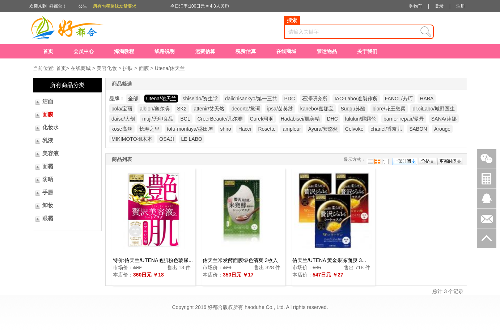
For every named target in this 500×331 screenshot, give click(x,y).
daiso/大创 (123, 119)
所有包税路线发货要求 (114, 6)
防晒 (47, 179)
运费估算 (205, 51)
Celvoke (354, 129)
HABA (426, 98)
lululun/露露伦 (360, 119)
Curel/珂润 (262, 119)
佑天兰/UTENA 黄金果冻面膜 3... (329, 260)
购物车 (415, 6)
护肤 (128, 68)
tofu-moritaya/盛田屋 (190, 129)
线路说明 (164, 51)
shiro (225, 129)
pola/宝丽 (121, 109)
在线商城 (286, 51)
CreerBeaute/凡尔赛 (220, 119)
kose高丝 (121, 129)
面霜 (47, 166)
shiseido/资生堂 (200, 98)
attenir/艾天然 (209, 109)
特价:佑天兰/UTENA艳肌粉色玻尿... (153, 260)
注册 (460, 6)
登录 (439, 6)
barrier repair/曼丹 (404, 119)
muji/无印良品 (157, 119)
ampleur (292, 129)
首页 (48, 51)
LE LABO (191, 139)
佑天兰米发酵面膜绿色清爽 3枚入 (240, 260)
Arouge (442, 129)
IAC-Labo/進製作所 (356, 98)
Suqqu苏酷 (352, 109)
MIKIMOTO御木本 (131, 139)
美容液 (50, 153)
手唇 (47, 192)
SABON (418, 129)
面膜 (144, 68)
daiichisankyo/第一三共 (251, 98)
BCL (185, 119)
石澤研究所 (314, 98)
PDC (289, 98)
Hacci (244, 129)
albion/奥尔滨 (155, 109)
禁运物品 (327, 51)
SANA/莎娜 (444, 119)
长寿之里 (149, 129)
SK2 (181, 109)
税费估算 (246, 51)
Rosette (266, 129)
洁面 (47, 101)
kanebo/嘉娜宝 (317, 109)
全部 (133, 98)
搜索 (292, 20)
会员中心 (83, 51)
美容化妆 (107, 68)
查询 (426, 32)
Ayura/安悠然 (323, 129)
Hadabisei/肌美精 (300, 119)
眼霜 (47, 218)
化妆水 (50, 127)
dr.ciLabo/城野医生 (433, 109)
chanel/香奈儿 (386, 129)
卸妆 (47, 205)
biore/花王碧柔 (389, 109)
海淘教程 (124, 51)
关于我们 (367, 51)
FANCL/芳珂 (399, 98)
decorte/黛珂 (246, 109)
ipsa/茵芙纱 (280, 109)
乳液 (47, 140)
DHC (332, 119)
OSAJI (166, 139)
